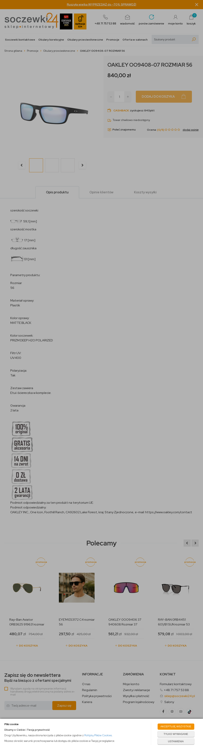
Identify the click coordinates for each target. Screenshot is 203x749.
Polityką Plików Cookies (98, 735)
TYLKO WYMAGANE (176, 733)
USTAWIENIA (176, 741)
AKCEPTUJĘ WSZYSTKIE (175, 726)
